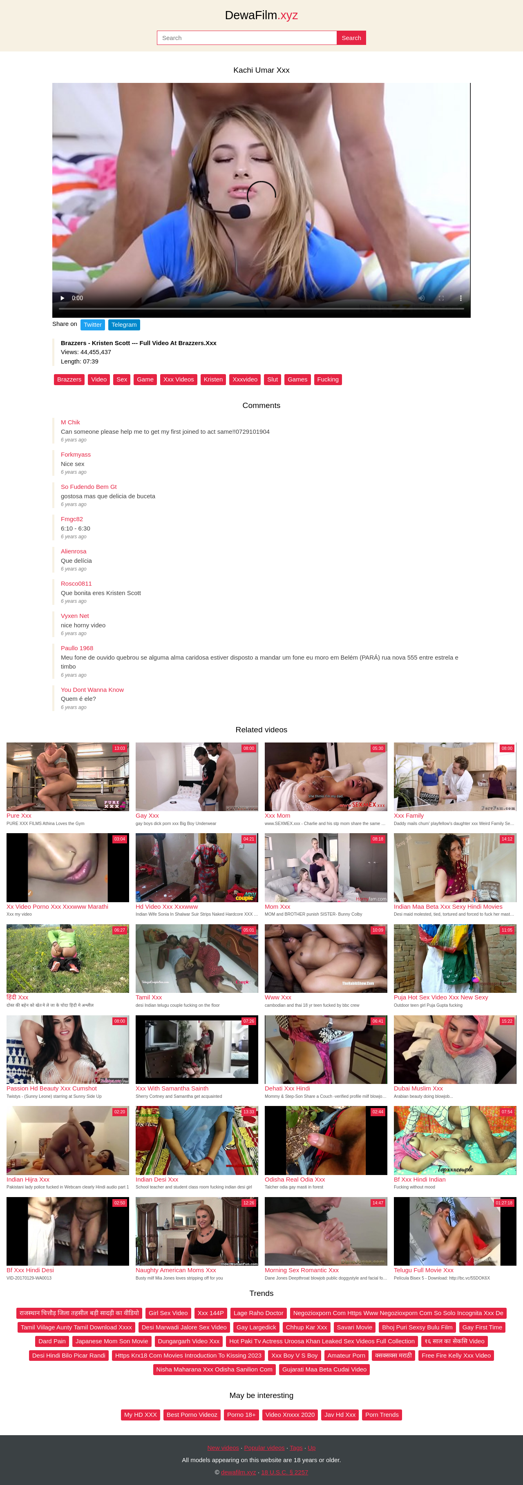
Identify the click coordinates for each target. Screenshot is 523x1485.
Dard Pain (52, 1341)
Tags (296, 1447)
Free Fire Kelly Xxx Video (456, 1355)
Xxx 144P (211, 1312)
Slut (272, 379)
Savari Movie (355, 1327)
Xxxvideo (244, 379)
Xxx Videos (178, 379)
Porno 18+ (241, 1414)
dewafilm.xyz (238, 1472)
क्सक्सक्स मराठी (393, 1355)
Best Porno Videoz (192, 1414)
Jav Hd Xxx (339, 1414)
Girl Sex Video (168, 1312)
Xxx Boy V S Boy (294, 1355)
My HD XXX (140, 1414)
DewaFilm (261, 15)
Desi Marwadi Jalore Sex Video (184, 1327)
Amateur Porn (347, 1355)
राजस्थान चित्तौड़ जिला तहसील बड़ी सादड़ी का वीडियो (79, 1312)
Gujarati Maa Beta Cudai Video (324, 1369)
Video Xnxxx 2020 (290, 1414)
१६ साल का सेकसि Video (455, 1341)
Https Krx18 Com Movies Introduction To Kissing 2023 (188, 1355)
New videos (223, 1447)
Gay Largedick (256, 1327)
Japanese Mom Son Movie (112, 1341)
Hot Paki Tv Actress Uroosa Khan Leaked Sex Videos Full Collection (322, 1341)
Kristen (213, 379)
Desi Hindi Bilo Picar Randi (68, 1355)
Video (99, 379)
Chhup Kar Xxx (306, 1327)
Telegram (124, 324)
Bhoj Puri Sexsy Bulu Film (417, 1327)
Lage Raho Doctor (259, 1312)
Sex (121, 379)
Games (297, 379)
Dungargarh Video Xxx (189, 1341)
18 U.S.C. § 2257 (284, 1472)
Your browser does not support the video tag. (261, 200)
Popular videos (264, 1447)
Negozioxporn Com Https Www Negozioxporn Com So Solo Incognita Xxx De (398, 1312)
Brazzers (69, 379)
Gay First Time (483, 1327)
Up (311, 1447)
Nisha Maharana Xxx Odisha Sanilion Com (214, 1369)
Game (145, 379)
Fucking (328, 379)
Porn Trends (382, 1414)
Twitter (93, 324)
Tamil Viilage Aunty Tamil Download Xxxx (76, 1327)
